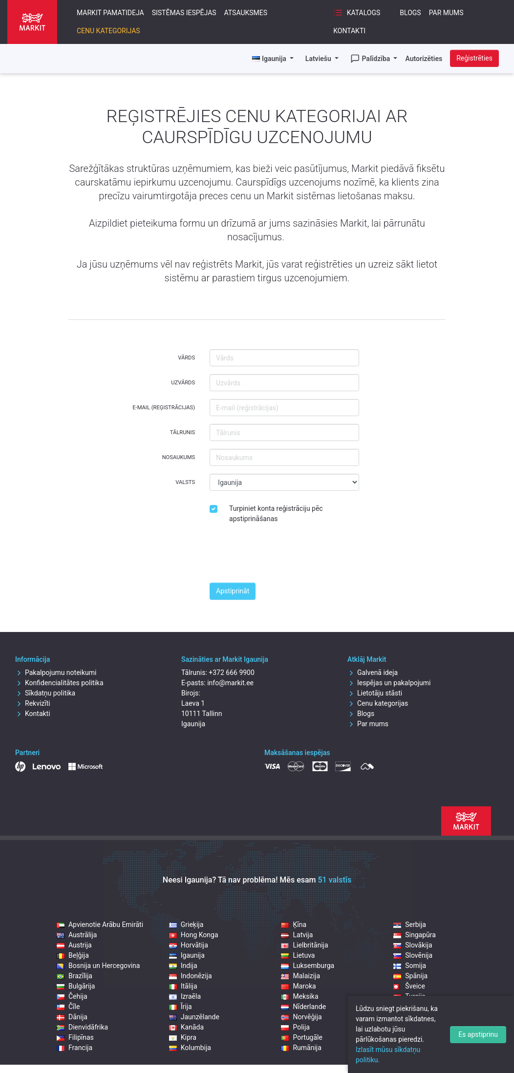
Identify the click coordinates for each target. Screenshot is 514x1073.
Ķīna (293, 924)
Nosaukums (178, 457)
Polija (295, 1027)
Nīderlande (303, 1006)
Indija (183, 965)
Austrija (74, 945)
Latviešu (319, 59)
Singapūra (414, 935)
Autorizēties (423, 59)
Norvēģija (301, 1017)
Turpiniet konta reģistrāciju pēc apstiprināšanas (276, 514)
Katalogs (356, 13)
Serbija (409, 924)
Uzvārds (183, 382)
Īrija (180, 1006)
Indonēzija (190, 976)
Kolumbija (190, 1048)
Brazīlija (74, 976)
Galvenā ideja (372, 672)
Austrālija (77, 935)
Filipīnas (75, 1037)
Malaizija (300, 976)
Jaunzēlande (194, 1017)
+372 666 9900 (232, 672)
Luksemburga (307, 965)
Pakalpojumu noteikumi (56, 672)
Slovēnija (412, 955)
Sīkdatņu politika (45, 693)
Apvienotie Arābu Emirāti (100, 924)
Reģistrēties (474, 58)
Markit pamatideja (110, 13)
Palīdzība (371, 58)
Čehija (72, 996)
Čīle (68, 1006)
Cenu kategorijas (108, 31)
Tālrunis (182, 432)
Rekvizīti (32, 703)
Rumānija (301, 1048)
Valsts (185, 482)
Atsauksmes (246, 13)
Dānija (72, 1017)
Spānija (410, 976)
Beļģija (73, 955)
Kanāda (186, 1027)
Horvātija (188, 945)
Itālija (183, 986)
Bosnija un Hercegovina (98, 965)
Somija (409, 965)
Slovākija (412, 945)
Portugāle (301, 1037)
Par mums (446, 13)
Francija (74, 1048)
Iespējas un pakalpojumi (389, 683)
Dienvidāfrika (82, 1027)
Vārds (186, 358)
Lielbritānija (304, 945)
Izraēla (185, 996)
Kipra (182, 1037)
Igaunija (187, 955)
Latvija (297, 935)
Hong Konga (193, 935)
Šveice (409, 986)
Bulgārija (76, 986)
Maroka (298, 986)
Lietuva (298, 955)
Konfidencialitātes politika (59, 683)
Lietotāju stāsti (374, 693)
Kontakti (349, 31)
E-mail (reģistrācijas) (163, 407)
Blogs (410, 13)
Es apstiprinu (478, 1034)
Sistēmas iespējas (184, 13)
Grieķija (186, 924)
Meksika (299, 996)
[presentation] (284, 556)
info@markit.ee (230, 683)
